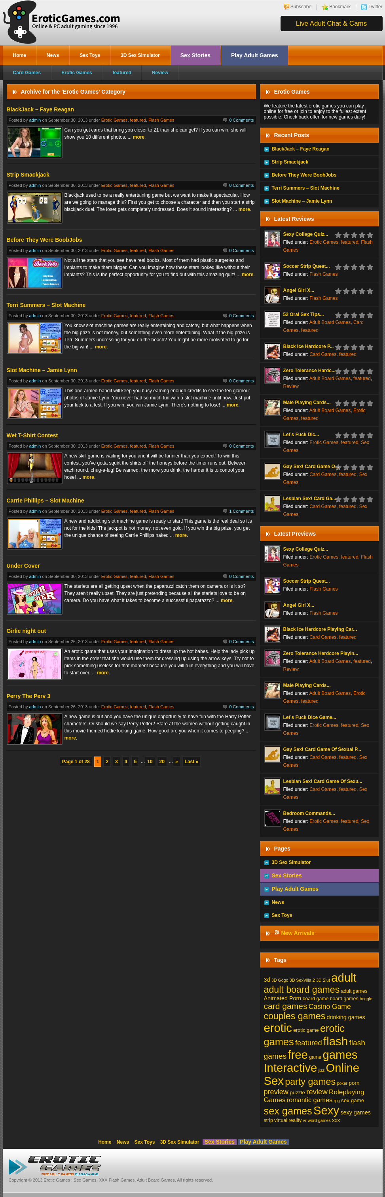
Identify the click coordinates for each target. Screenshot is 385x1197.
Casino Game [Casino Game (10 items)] (330, 1007)
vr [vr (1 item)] (305, 1120)
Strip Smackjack (28, 174)
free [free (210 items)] (297, 1054)
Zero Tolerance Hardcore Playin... (320, 653)
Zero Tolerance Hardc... (309, 370)
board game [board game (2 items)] (316, 998)
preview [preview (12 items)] (276, 1092)
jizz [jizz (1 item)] (321, 1070)
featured (122, 72)
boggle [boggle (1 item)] (366, 998)
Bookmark (340, 6)
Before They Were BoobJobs (44, 240)
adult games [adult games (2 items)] (354, 991)
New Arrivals (297, 933)
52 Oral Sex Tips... (303, 314)
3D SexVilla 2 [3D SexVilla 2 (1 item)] (302, 980)
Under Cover (23, 566)
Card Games (27, 72)
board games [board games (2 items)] (344, 998)
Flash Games (161, 120)
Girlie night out (26, 631)
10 (149, 761)
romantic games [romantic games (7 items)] (309, 1099)
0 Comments (241, 120)
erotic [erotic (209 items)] (278, 1028)
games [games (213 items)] (339, 1054)
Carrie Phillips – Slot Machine (45, 500)
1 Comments (241, 511)
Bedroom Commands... (309, 813)
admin (35, 120)
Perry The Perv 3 (29, 696)
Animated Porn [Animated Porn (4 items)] (283, 998)
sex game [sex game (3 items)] (352, 1100)
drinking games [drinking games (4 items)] (346, 1017)
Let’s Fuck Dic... (301, 434)
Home (19, 55)
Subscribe (300, 6)
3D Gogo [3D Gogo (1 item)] (279, 980)
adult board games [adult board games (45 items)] (302, 989)
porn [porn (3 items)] (354, 1083)
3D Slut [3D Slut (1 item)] (323, 980)
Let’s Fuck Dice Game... (309, 717)
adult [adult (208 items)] (343, 977)
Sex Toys (90, 55)
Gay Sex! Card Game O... (311, 466)
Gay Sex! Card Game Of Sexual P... (322, 749)
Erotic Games (76, 72)
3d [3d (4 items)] (267, 980)
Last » (192, 761)
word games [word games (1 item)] (319, 1120)
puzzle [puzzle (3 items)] (297, 1092)
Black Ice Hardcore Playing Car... (320, 629)
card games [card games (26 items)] (285, 1006)
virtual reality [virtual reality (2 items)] (288, 1120)
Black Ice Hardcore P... (308, 346)
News (53, 55)
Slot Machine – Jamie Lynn (42, 370)
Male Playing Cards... (307, 402)
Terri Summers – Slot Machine (46, 305)
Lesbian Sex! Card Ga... (309, 498)
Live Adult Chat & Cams (331, 23)
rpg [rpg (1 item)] (336, 1100)
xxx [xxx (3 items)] (336, 1120)
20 (162, 761)
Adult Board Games (330, 322)
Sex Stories (195, 55)
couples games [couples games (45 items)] (295, 1016)
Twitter (375, 6)
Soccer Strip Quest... (306, 266)
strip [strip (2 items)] (268, 1120)
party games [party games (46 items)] (310, 1082)
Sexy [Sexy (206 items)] (326, 1110)
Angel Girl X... (299, 290)
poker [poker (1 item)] (342, 1083)
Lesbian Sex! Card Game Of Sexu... (322, 781)
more (138, 137)
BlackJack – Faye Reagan (40, 109)
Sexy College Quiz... (305, 234)
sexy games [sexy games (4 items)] (355, 1112)
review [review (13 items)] (316, 1092)
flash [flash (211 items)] (335, 1041)
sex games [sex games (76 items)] (288, 1110)
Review (160, 72)
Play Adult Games (254, 55)
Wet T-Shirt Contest (32, 435)
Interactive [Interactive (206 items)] (290, 1067)
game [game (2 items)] (315, 1057)
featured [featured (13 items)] (308, 1043)
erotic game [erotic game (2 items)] (306, 1030)
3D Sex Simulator (140, 55)
